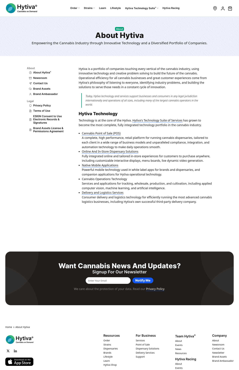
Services (140, 340)
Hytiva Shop (110, 364)
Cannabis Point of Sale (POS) (101, 133)
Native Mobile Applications (100, 165)
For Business (146, 335)
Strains (107, 344)
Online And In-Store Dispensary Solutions (110, 151)
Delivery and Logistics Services (102, 193)
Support (140, 356)
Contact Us (40, 83)
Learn (106, 360)
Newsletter (218, 352)
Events (178, 345)
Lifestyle (108, 356)
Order (106, 340)
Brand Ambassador (45, 94)
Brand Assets (41, 88)
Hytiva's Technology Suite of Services (157, 120)
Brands (107, 352)
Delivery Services (145, 352)
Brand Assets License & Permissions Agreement (48, 129)
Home (8, 327)
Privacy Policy (42, 105)
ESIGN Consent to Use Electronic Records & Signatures (47, 119)
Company (219, 335)
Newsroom (40, 78)
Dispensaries (110, 348)
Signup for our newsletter (119, 272)
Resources (111, 335)
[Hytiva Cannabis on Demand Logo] (22, 8)
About (178, 341)
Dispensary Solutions (147, 348)
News (178, 349)
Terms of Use (41, 110)
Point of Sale (143, 344)
